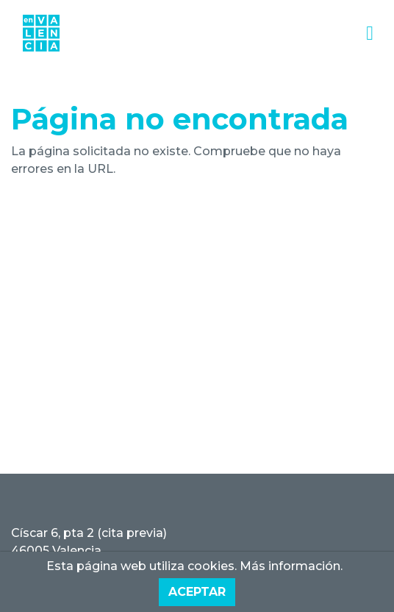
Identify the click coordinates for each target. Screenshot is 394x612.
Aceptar (197, 592)
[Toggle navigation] (369, 33)
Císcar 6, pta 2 (52, 533)
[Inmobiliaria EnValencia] (41, 33)
